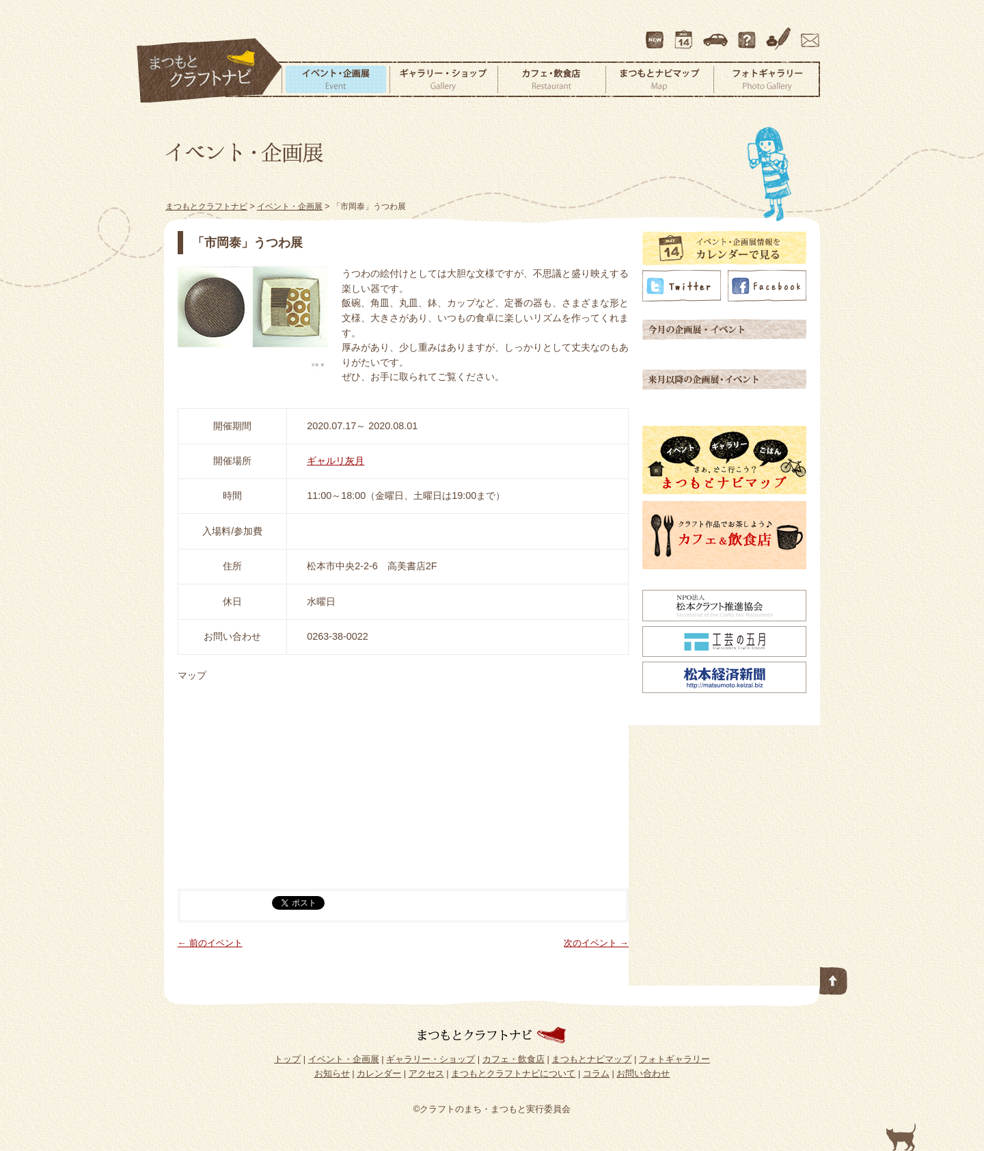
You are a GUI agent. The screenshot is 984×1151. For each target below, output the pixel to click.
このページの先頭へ (833, 978)
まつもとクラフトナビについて (748, 33)
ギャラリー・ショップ (443, 79)
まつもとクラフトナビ (210, 71)
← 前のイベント (210, 943)
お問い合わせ (807, 33)
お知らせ (332, 1073)
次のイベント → (596, 943)
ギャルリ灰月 (335, 460)
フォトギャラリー (766, 79)
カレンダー (686, 33)
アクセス (716, 33)
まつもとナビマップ (659, 79)
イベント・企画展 (336, 79)
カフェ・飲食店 (551, 79)
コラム (780, 33)
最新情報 (655, 33)
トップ (287, 1059)
